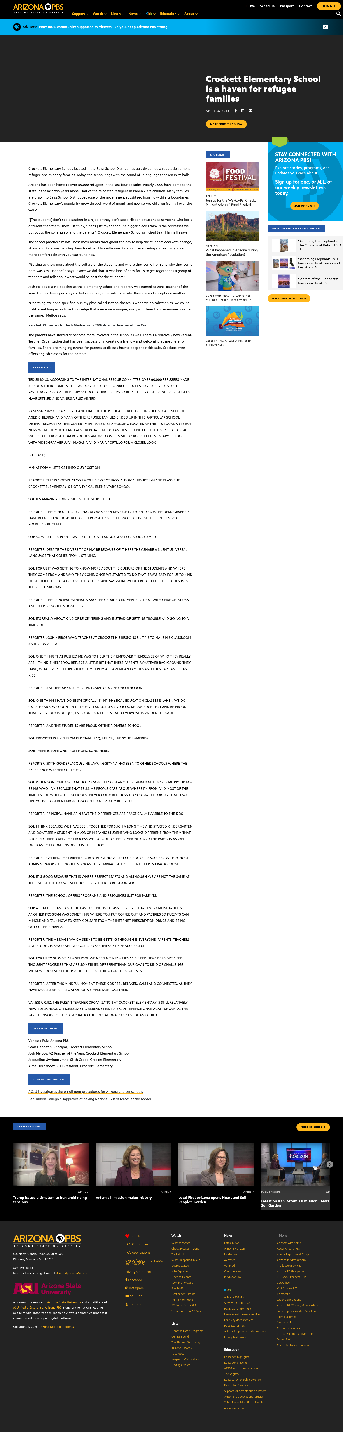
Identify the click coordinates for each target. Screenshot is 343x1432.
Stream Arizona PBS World (188, 1311)
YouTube (133, 1296)
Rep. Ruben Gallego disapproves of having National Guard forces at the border (89, 1099)
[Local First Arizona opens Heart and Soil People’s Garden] (216, 1145)
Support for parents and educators (245, 1391)
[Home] (38, 8)
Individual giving (286, 1317)
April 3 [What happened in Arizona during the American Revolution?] (215, 246)
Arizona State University (64, 1302)
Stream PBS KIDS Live (237, 1303)
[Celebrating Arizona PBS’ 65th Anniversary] (232, 309)
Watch (176, 1235)
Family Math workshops (238, 1337)
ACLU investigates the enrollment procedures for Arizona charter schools (85, 1091)
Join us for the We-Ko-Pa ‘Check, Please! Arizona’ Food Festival (231, 202)
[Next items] (330, 1164)
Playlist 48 (178, 1288)
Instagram (134, 1288)
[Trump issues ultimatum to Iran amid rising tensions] (51, 1145)
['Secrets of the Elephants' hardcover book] (284, 274)
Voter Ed (229, 1266)
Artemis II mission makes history (124, 1197)
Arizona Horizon (234, 1248)
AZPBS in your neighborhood (241, 1368)
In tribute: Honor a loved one (295, 1334)
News (228, 1235)
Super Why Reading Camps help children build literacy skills (229, 298)
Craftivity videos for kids (238, 1320)
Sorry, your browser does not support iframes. (103, 100)
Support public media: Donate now (298, 1311)
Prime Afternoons (182, 1300)
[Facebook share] (238, 111)
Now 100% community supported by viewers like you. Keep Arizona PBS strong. (103, 27)
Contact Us (283, 1294)
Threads (133, 1304)
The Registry (231, 1374)
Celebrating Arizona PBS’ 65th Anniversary (228, 343)
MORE (313, 1127)
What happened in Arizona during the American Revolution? (232, 252)
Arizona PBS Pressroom (291, 1260)
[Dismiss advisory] (325, 27)
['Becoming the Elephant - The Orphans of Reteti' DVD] (284, 239)
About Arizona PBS (288, 1248)
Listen (176, 1323)
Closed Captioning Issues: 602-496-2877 (144, 1262)
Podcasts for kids (234, 1326)
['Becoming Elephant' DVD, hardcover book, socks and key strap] (284, 257)
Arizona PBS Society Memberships (297, 1305)
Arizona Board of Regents (56, 1327)
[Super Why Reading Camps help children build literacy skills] (232, 263)
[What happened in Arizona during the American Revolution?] (232, 214)
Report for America (236, 1385)
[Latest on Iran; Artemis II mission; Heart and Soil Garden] (299, 1145)
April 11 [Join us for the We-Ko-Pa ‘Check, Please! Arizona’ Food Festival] (211, 196)
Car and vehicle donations (293, 1345)
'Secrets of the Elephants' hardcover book (318, 281)
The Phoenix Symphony (186, 1342)
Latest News (231, 1243)
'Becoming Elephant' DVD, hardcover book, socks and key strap (319, 263)
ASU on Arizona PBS (184, 1305)
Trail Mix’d (178, 1254)
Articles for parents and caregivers (245, 1331)
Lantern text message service (242, 1314)
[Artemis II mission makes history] (133, 1145)
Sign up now (304, 205)
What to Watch (181, 1243)
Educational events (235, 1362)
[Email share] (253, 111)
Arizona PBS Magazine (290, 1271)
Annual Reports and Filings (293, 1254)
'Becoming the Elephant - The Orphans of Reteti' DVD (319, 245)
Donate (133, 1236)
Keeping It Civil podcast (186, 1359)
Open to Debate (181, 1277)
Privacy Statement (138, 1272)
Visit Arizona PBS (287, 1288)
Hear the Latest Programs (187, 1331)
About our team (234, 1408)
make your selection (289, 298)
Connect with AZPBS (289, 1243)
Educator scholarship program (243, 1380)
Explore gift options (289, 1300)
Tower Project (285, 1339)
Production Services (289, 1266)
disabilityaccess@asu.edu (73, 1273)
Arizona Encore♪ (182, 1348)
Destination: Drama (184, 1294)
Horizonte (230, 1254)
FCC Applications (137, 1252)
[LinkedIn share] (245, 111)
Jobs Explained (180, 1271)
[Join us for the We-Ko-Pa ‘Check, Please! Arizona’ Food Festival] (232, 164)
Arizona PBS (53, 1307)
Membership (284, 1322)
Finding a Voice (181, 1365)
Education (231, 1349)
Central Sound (180, 1336)
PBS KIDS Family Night (237, 1309)
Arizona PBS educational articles (243, 1397)
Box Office (283, 1283)
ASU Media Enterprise (28, 1307)
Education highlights (236, 1357)
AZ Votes (229, 1260)
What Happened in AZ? (186, 1260)
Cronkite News (233, 1271)
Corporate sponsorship (291, 1328)
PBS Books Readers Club (291, 1277)
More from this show (226, 124)
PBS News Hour (233, 1277)
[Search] (337, 13)
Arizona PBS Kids (234, 1297)
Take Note (178, 1354)
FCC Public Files (136, 1244)
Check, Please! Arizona (185, 1248)
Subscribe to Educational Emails (243, 1402)
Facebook (133, 1280)
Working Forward (182, 1283)
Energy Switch (180, 1266)
